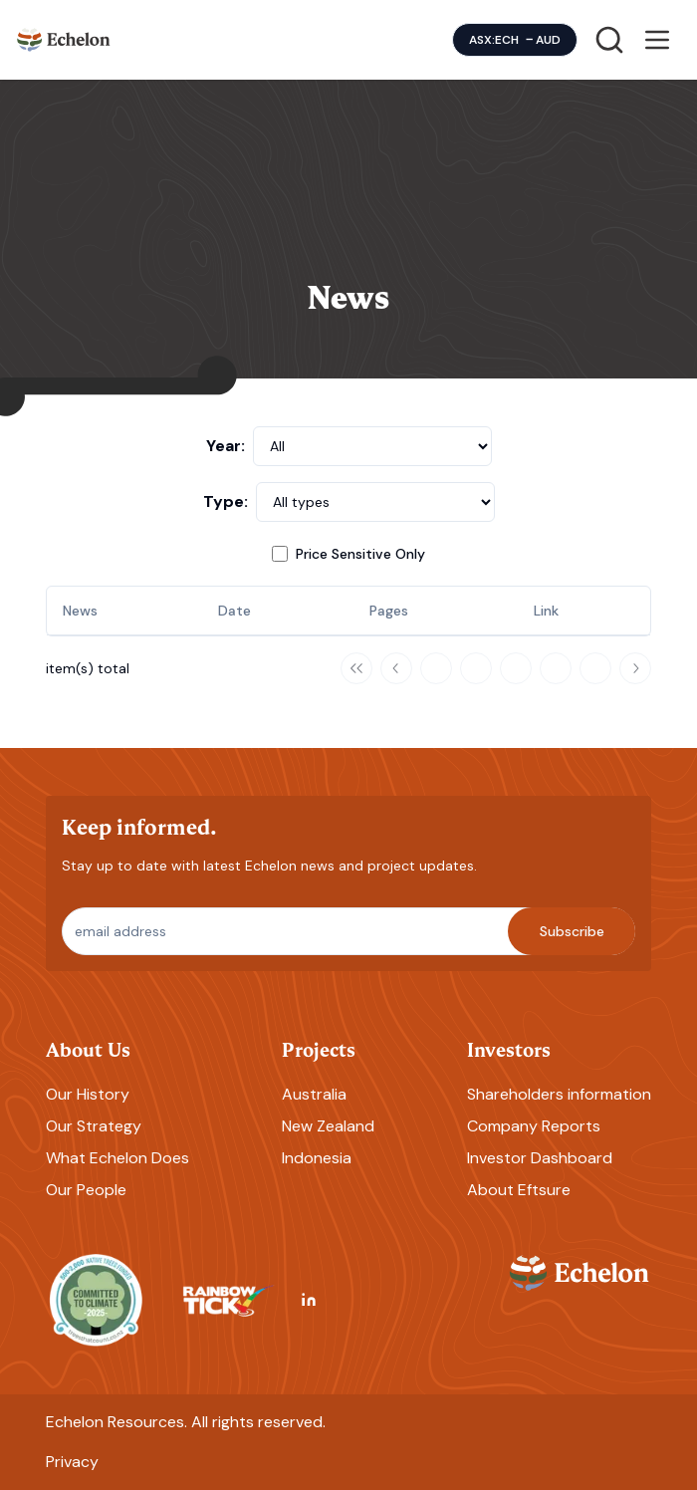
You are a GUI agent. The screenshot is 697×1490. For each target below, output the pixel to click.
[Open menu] (657, 40)
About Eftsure (519, 1189)
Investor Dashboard (539, 1157)
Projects (318, 1048)
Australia (314, 1094)
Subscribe (572, 931)
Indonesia (316, 1157)
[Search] (609, 40)
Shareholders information (559, 1094)
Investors (509, 1048)
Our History (87, 1094)
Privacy (72, 1461)
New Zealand (328, 1126)
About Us (88, 1048)
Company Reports (533, 1126)
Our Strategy (93, 1126)
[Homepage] (64, 39)
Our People (86, 1189)
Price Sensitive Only (360, 554)
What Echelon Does (117, 1157)
